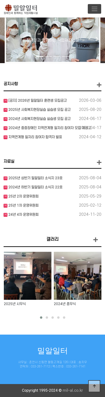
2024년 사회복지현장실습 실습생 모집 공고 (39, 119)
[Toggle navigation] (94, 9)
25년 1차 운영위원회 (23, 206)
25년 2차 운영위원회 (23, 196)
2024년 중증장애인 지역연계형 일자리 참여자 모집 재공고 (49, 128)
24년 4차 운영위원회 (23, 215)
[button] (8, 39)
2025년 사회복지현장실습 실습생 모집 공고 (39, 110)
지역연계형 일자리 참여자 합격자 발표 (34, 137)
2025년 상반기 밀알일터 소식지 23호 (34, 178)
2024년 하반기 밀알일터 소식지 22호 (34, 187)
